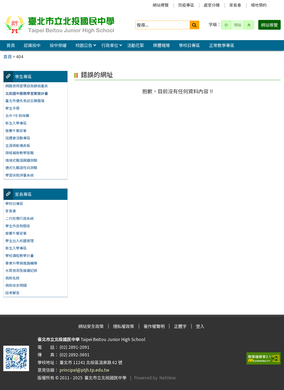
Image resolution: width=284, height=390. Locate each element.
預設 (237, 24)
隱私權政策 (123, 326)
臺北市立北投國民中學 (104, 377)
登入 (200, 326)
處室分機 (212, 5)
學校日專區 (189, 45)
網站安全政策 (91, 326)
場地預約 (259, 5)
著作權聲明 (154, 326)
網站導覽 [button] (269, 25)
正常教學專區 (221, 45)
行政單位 (109, 45)
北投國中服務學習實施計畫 (26, 93)
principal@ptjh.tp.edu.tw (84, 370)
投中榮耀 (58, 45)
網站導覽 (161, 5)
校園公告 (83, 45)
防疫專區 (186, 5)
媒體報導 (161, 45)
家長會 (235, 5)
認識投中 (32, 45)
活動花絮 (135, 45)
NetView (167, 377)
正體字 (180, 326)
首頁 (10, 45)
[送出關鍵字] (194, 25)
